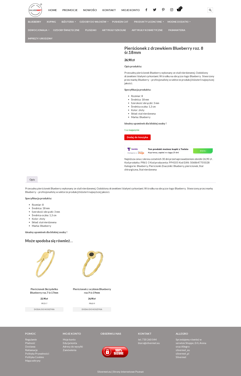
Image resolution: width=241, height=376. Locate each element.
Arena (202, 343)
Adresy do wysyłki (73, 346)
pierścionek (191, 165)
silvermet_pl (182, 353)
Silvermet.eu (104, 371)
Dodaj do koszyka (137, 137)
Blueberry (155, 72)
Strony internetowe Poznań (128, 371)
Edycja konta (70, 343)
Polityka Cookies (34, 357)
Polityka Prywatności (37, 353)
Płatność (30, 343)
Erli (196, 343)
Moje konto (69, 339)
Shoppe (189, 343)
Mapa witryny (33, 360)
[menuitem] (53, 10)
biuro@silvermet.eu (149, 343)
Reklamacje (31, 350)
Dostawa (30, 346)
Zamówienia (69, 350)
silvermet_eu (183, 350)
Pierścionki (155, 165)
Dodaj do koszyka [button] (44, 309)
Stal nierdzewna (148, 169)
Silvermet (181, 357)
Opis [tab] (32, 179)
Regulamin (31, 339)
